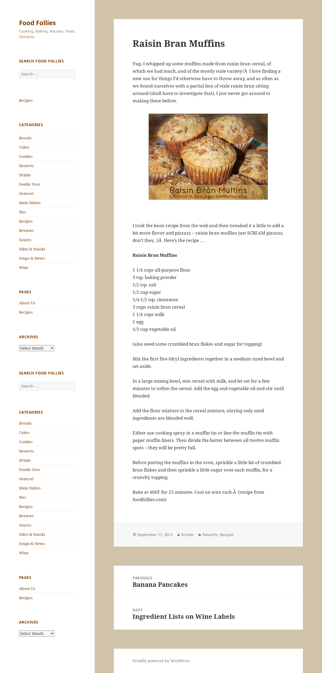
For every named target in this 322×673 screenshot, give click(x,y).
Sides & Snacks (32, 248)
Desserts (26, 165)
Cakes (24, 147)
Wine (24, 267)
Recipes (26, 100)
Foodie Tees (29, 184)
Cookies (26, 156)
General (26, 193)
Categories (31, 124)
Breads (25, 137)
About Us (27, 302)
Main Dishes (29, 202)
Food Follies (37, 22)
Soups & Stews (32, 258)
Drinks (25, 174)
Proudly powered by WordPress (161, 660)
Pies (22, 211)
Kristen (187, 534)
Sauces (25, 239)
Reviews (26, 230)
